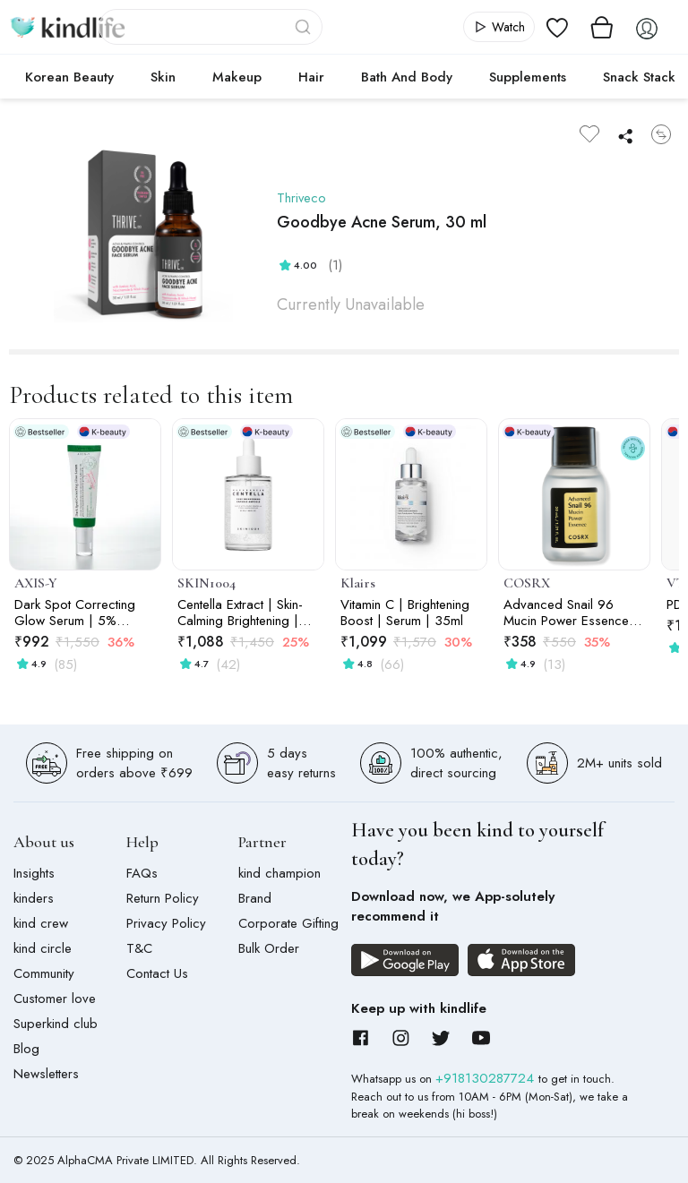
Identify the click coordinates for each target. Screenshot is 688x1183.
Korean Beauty (69, 77)
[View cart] (602, 27)
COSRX (526, 583)
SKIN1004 (206, 583)
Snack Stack (639, 77)
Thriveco (302, 198)
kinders (33, 898)
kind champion (279, 873)
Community (43, 973)
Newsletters (46, 1074)
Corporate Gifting (288, 923)
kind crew (40, 923)
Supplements (527, 77)
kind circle (42, 948)
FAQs (142, 873)
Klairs (357, 583)
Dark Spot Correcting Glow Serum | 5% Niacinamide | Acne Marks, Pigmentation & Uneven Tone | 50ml (78, 612)
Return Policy (162, 898)
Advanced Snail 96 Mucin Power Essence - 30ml (570, 612)
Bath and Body (406, 77)
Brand (254, 898)
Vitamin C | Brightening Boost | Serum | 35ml (404, 612)
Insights (34, 873)
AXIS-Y (35, 583)
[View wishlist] (557, 27)
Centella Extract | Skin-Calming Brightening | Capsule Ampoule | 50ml (240, 612)
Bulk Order (268, 948)
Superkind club (55, 1023)
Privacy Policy (166, 923)
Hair (311, 77)
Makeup (237, 77)
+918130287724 (486, 1078)
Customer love (54, 998)
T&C (139, 948)
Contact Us (157, 973)
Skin (163, 77)
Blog (26, 1049)
